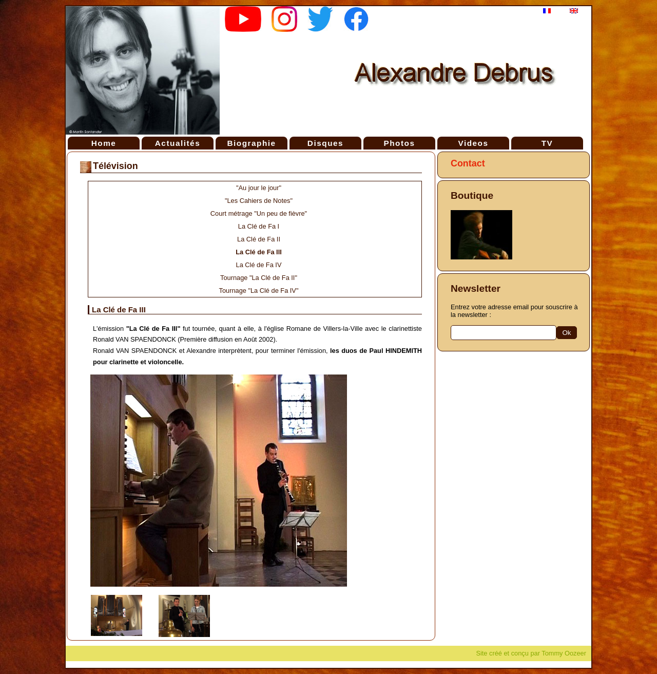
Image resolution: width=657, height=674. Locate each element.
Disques (325, 143)
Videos (473, 143)
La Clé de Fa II (258, 239)
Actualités (177, 143)
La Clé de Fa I (258, 226)
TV (547, 143)
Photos (399, 143)
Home (104, 143)
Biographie (251, 143)
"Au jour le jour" (258, 188)
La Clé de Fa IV (259, 265)
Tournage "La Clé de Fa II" (258, 278)
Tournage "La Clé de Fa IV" (259, 290)
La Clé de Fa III (259, 252)
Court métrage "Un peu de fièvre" (258, 213)
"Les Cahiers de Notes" (259, 200)
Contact (468, 163)
